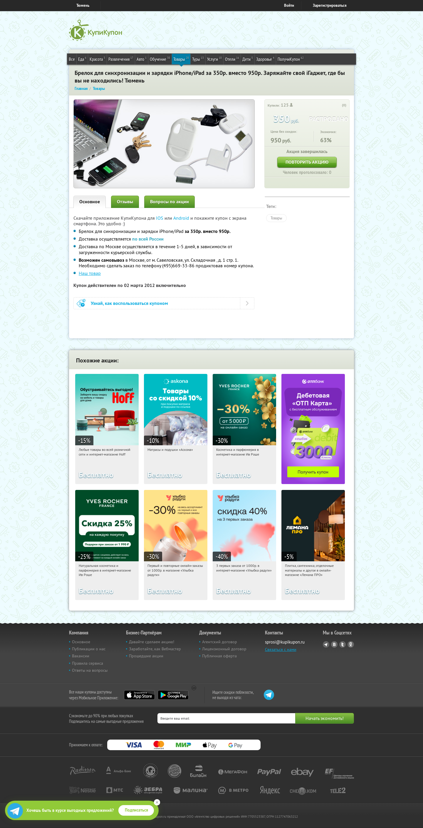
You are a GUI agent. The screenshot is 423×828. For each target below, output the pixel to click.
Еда (82, 59)
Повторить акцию (307, 162)
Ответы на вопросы (90, 670)
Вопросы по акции (169, 202)
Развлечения (120, 59)
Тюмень (82, 5)
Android (181, 218)
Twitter (342, 644)
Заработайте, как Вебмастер (155, 648)
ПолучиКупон (291, 59)
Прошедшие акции (146, 656)
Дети (247, 59)
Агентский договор (219, 641)
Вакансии (80, 656)
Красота (97, 59)
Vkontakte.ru (334, 644)
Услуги (214, 59)
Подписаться (136, 810)
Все (72, 59)
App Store (139, 695)
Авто (142, 59)
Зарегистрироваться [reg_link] (330, 5)
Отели (232, 59)
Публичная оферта (219, 656)
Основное (89, 202)
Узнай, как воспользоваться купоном (129, 303)
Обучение (160, 59)
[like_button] (338, 105)
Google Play (173, 695)
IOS (160, 218)
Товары (181, 59)
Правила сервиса (87, 663)
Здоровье (265, 59)
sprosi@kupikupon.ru (285, 642)
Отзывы (125, 202)
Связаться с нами (280, 649)
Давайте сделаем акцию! (151, 641)
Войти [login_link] (289, 5)
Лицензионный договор (224, 648)
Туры (198, 59)
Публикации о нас (88, 648)
